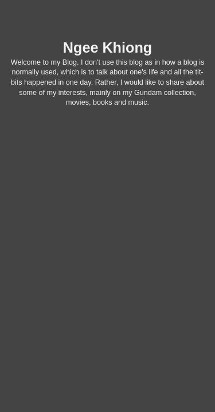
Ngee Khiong (107, 47)
